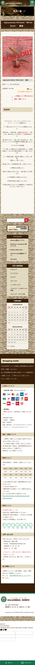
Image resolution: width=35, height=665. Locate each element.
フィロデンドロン (15, 284)
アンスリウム (14, 273)
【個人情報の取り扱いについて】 (19, 575)
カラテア (13, 277)
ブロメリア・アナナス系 (17, 294)
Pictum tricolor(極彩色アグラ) (18, 254)
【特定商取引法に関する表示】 (13, 372)
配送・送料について (18, 99)
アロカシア (13, 269)
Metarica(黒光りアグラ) (17, 240)
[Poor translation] (4, 630)
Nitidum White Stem (16, 250)
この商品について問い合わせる (22, 96)
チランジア (13, 281)
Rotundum (13, 259)
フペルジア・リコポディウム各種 (18, 289)
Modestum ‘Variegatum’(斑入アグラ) (18, 245)
